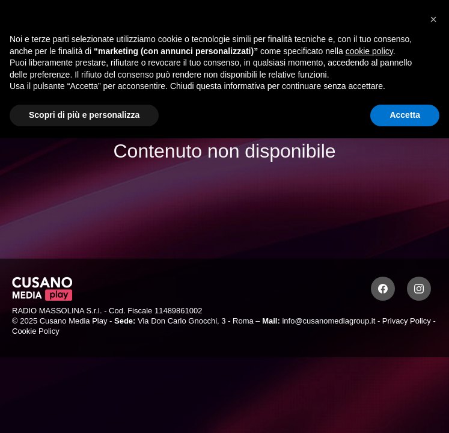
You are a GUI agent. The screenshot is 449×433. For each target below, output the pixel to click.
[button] (433, 19)
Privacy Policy (406, 320)
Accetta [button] (404, 115)
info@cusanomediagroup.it (328, 320)
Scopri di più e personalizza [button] (84, 115)
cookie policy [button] (369, 51)
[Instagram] (419, 289)
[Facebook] (383, 289)
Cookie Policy (36, 331)
